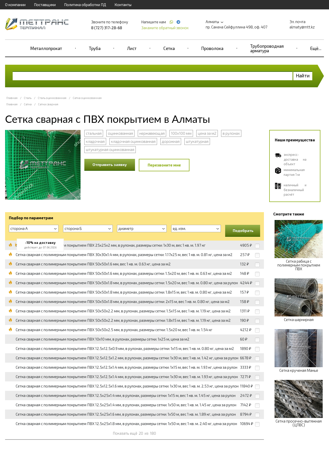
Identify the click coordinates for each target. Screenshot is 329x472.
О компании (15, 4)
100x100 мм (181, 133)
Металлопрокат (46, 48)
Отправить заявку (109, 164)
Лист (132, 48)
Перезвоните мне (164, 165)
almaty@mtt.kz (302, 27)
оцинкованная (120, 133)
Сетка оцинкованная (87, 97)
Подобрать (243, 230)
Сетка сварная (48, 104)
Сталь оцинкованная (52, 97)
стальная (94, 133)
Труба (95, 48)
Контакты (122, 4)
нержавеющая (152, 133)
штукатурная (197, 141)
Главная (11, 97)
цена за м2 (207, 133)
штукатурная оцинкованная (110, 149)
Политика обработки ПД (85, 4)
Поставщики (45, 4)
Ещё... (315, 48)
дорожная (171, 141)
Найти (303, 75)
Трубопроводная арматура (267, 48)
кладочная (95, 141)
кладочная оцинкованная (133, 141)
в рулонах (231, 133)
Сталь (27, 97)
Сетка (169, 48)
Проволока (212, 48)
